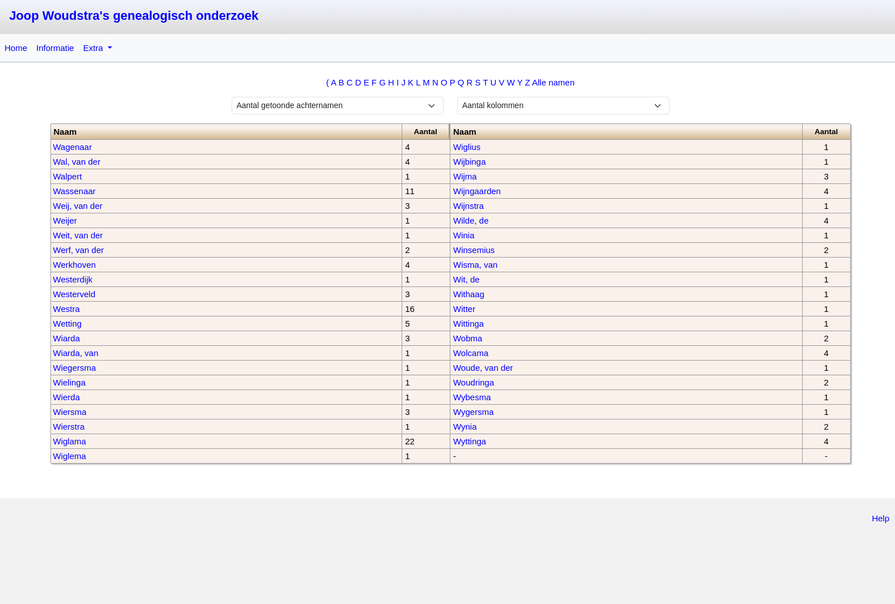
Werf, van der (78, 250)
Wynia (465, 426)
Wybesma (472, 397)
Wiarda (66, 338)
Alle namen (553, 82)
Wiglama (69, 441)
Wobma (467, 338)
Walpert (67, 176)
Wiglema (69, 456)
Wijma (465, 176)
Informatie (55, 48)
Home (16, 48)
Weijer (65, 220)
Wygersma (473, 412)
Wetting (67, 323)
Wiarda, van (76, 353)
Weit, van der (78, 235)
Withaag (468, 294)
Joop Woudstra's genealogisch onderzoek (133, 15)
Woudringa (473, 382)
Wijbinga (469, 161)
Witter (464, 309)
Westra (66, 309)
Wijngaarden (477, 191)
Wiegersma (74, 367)
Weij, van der (78, 206)
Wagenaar (72, 147)
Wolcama (470, 353)
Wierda (66, 397)
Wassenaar (74, 191)
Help (880, 518)
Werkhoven (74, 264)
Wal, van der (77, 161)
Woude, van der (483, 367)
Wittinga (468, 323)
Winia (464, 235)
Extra (94, 48)
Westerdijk (73, 279)
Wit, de (466, 279)
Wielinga (69, 382)
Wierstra (69, 426)
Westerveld (74, 294)
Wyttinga (469, 441)
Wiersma (70, 412)
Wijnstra (468, 206)
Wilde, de (471, 220)
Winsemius (474, 250)
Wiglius (466, 147)
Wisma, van (475, 264)
